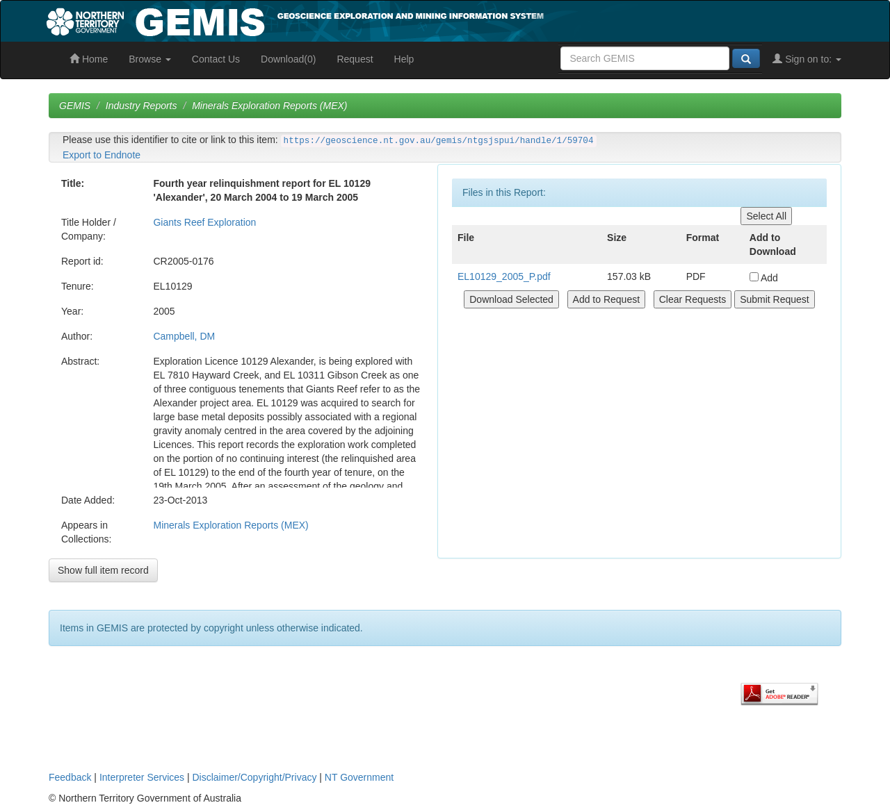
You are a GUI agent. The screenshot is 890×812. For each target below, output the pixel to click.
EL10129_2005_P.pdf (504, 276)
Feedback (70, 777)
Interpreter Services (141, 777)
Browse (150, 59)
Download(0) (288, 59)
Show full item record (103, 570)
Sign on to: (806, 59)
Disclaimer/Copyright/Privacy (255, 777)
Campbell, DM (184, 336)
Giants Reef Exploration (204, 222)
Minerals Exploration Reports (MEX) (269, 105)
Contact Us (216, 59)
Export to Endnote (101, 154)
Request (355, 59)
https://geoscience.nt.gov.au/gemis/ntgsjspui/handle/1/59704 (439, 141)
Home (89, 59)
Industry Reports (141, 105)
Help (404, 59)
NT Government (359, 777)
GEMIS (74, 105)
